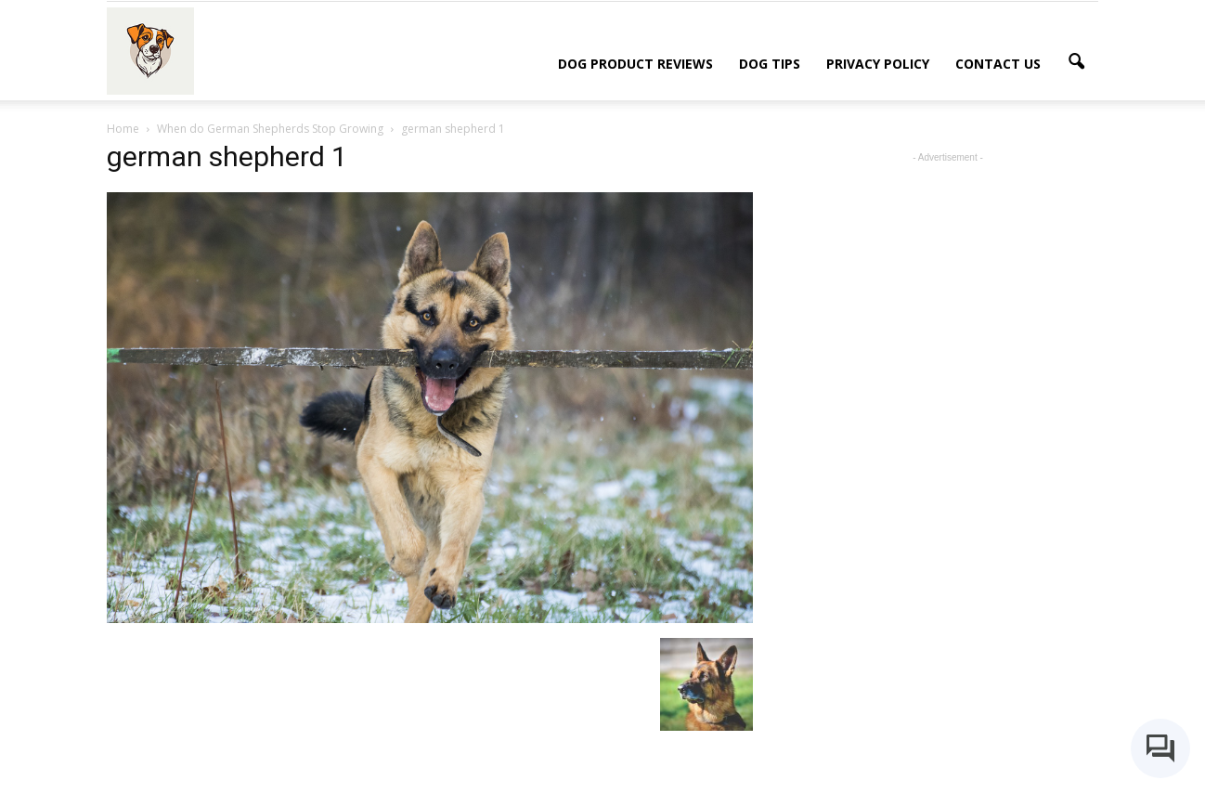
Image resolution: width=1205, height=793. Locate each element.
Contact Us (998, 63)
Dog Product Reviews (635, 63)
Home (123, 128)
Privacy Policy (877, 63)
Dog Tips (769, 63)
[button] (1076, 62)
